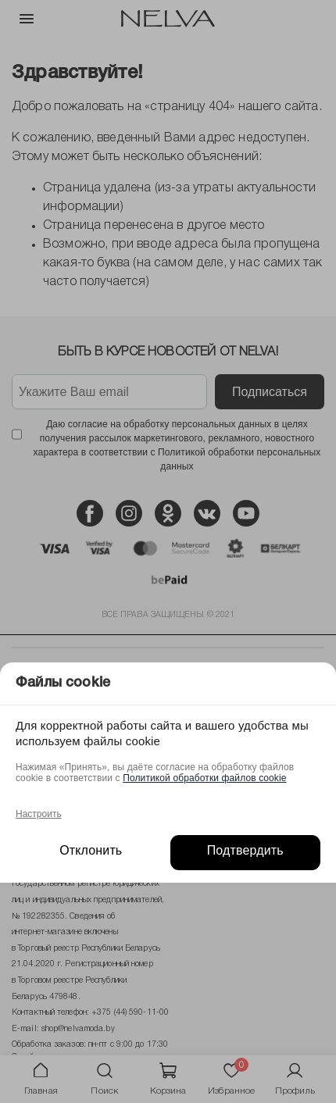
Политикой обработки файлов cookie (204, 778)
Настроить (39, 814)
